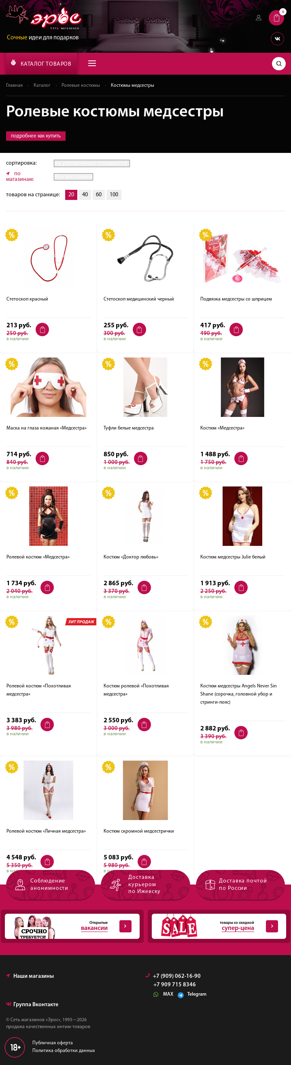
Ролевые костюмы (81, 85)
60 (99, 195)
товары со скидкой (215, 926)
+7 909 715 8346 (174, 985)
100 (114, 195)
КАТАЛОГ (41, 63)
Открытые (68, 926)
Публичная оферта (52, 1043)
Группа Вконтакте (32, 1005)
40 (85, 195)
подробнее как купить (36, 136)
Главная (14, 85)
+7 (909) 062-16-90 (173, 976)
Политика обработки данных (63, 1050)
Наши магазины (30, 976)
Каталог (42, 85)
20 (71, 195)
